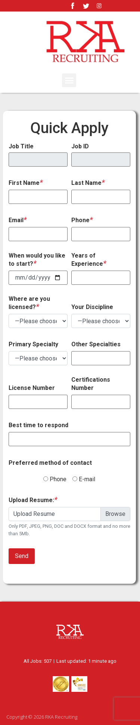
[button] (69, 80)
